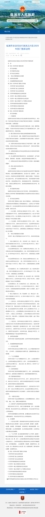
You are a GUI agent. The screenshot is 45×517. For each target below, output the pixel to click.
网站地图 (36, 507)
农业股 (35, 37)
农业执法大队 (9, 39)
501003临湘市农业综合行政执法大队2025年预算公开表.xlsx (23, 479)
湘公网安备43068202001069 (29, 505)
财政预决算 (23, 37)
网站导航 (7, 31)
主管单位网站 (10, 489)
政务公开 (12, 37)
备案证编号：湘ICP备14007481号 (32, 502)
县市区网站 (22, 489)
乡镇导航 (22, 492)
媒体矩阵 (7, 2)
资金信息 (17, 37)
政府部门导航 (34, 489)
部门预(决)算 (29, 37)
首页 (8, 37)
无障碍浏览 (27, 2)
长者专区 (36, 2)
